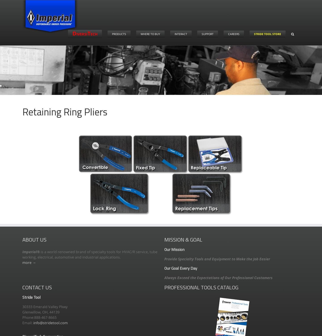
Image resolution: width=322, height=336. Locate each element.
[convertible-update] (106, 137)
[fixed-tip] (160, 137)
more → (29, 262)
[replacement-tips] (202, 175)
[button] (292, 34)
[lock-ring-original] (120, 175)
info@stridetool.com (50, 322)
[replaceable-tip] (215, 137)
